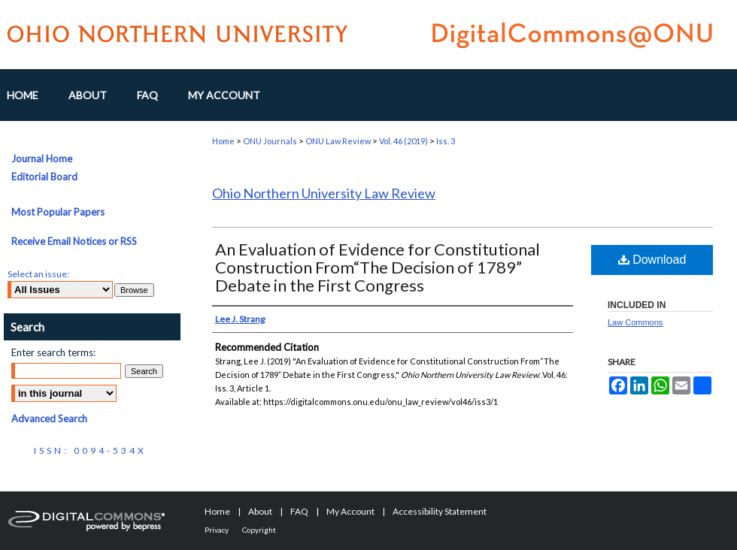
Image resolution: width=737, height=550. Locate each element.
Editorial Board (44, 177)
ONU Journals (270, 141)
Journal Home (41, 159)
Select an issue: (38, 274)
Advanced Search (49, 418)
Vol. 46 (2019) (403, 141)
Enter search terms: (53, 352)
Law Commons (635, 322)
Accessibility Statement (440, 511)
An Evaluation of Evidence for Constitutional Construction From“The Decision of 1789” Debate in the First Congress (377, 267)
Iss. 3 (445, 141)
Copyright (259, 529)
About (260, 511)
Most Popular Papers (58, 212)
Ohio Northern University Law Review (323, 193)
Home (223, 141)
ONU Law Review (338, 141)
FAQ (299, 511)
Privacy (217, 529)
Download (652, 259)
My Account (350, 511)
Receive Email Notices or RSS (74, 241)
